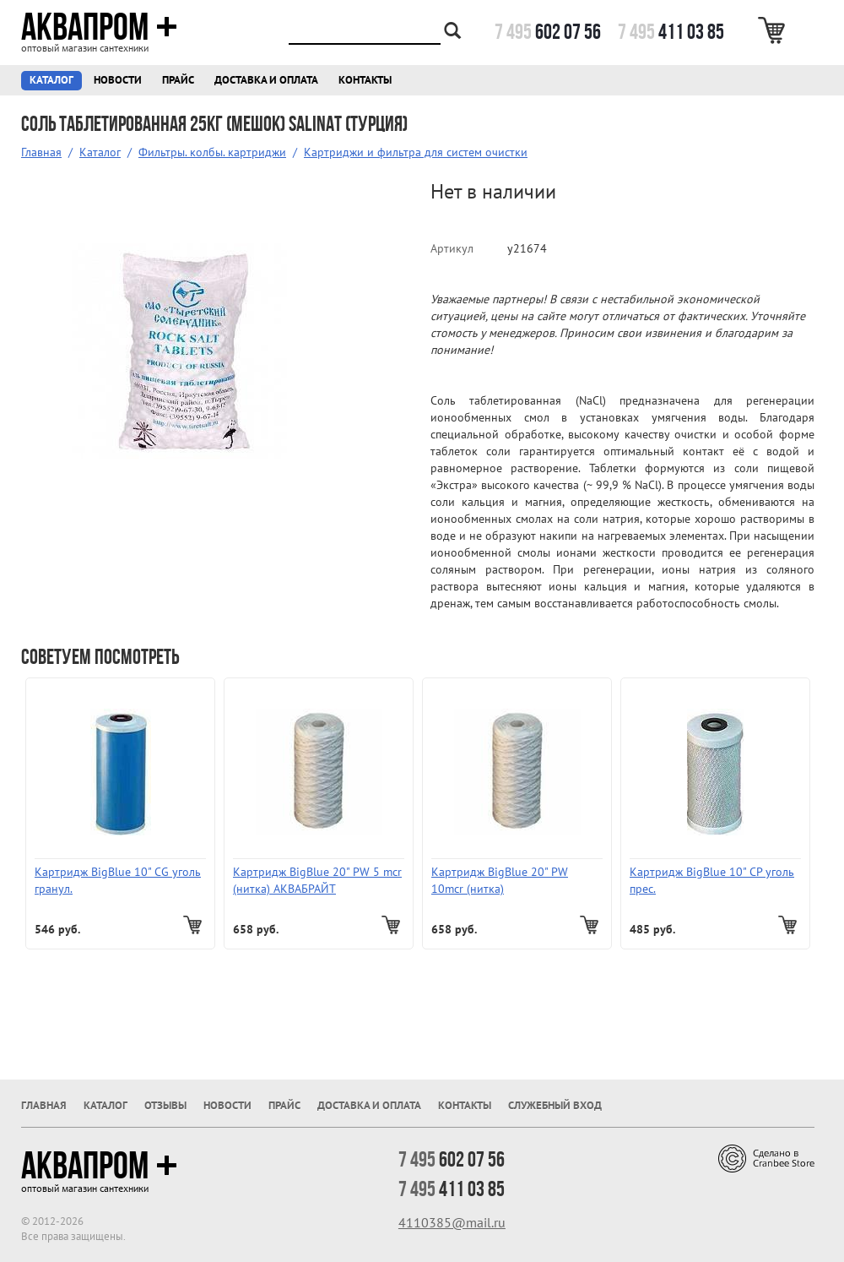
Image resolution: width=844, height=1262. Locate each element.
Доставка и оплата (266, 80)
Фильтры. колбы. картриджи (212, 152)
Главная (41, 152)
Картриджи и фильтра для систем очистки (416, 152)
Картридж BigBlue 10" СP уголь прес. (712, 880)
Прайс (178, 80)
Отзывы (165, 1105)
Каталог (51, 80)
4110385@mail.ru (452, 1222)
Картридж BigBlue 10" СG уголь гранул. (118, 880)
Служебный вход (555, 1105)
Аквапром (99, 27)
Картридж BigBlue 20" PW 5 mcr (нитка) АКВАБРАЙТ (317, 880)
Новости (118, 80)
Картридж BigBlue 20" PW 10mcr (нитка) (499, 880)
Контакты (365, 80)
